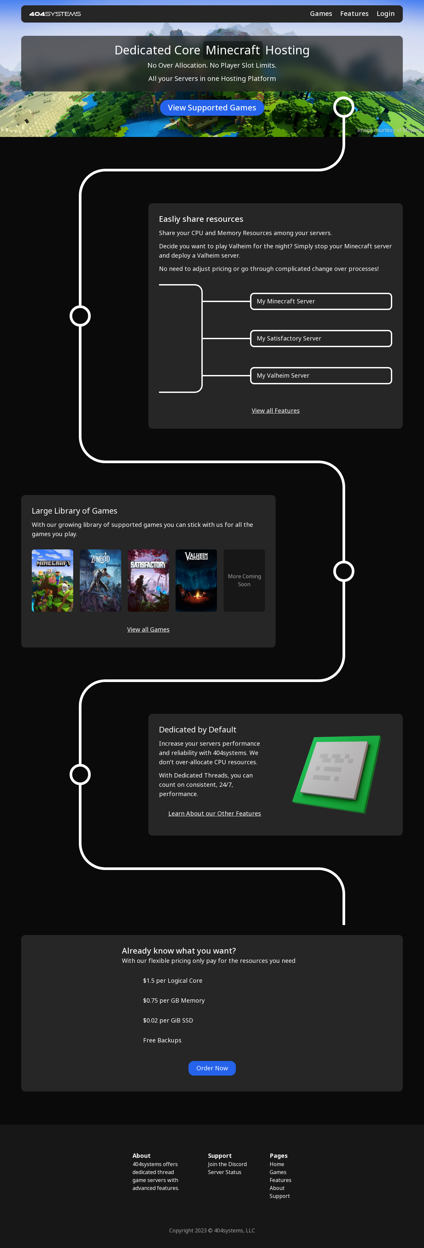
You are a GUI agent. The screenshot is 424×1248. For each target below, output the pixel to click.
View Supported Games (212, 107)
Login (386, 14)
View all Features (276, 410)
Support (280, 1196)
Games (321, 14)
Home (277, 1164)
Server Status (224, 1172)
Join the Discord (227, 1164)
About (277, 1188)
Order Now (212, 1068)
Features (354, 14)
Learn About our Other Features (214, 813)
